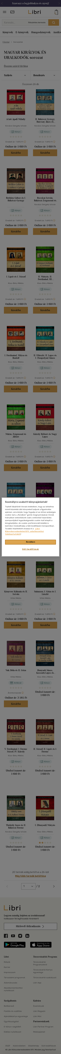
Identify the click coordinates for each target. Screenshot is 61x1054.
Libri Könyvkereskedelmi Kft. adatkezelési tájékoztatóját (24, 531)
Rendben (30, 542)
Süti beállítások (30, 549)
